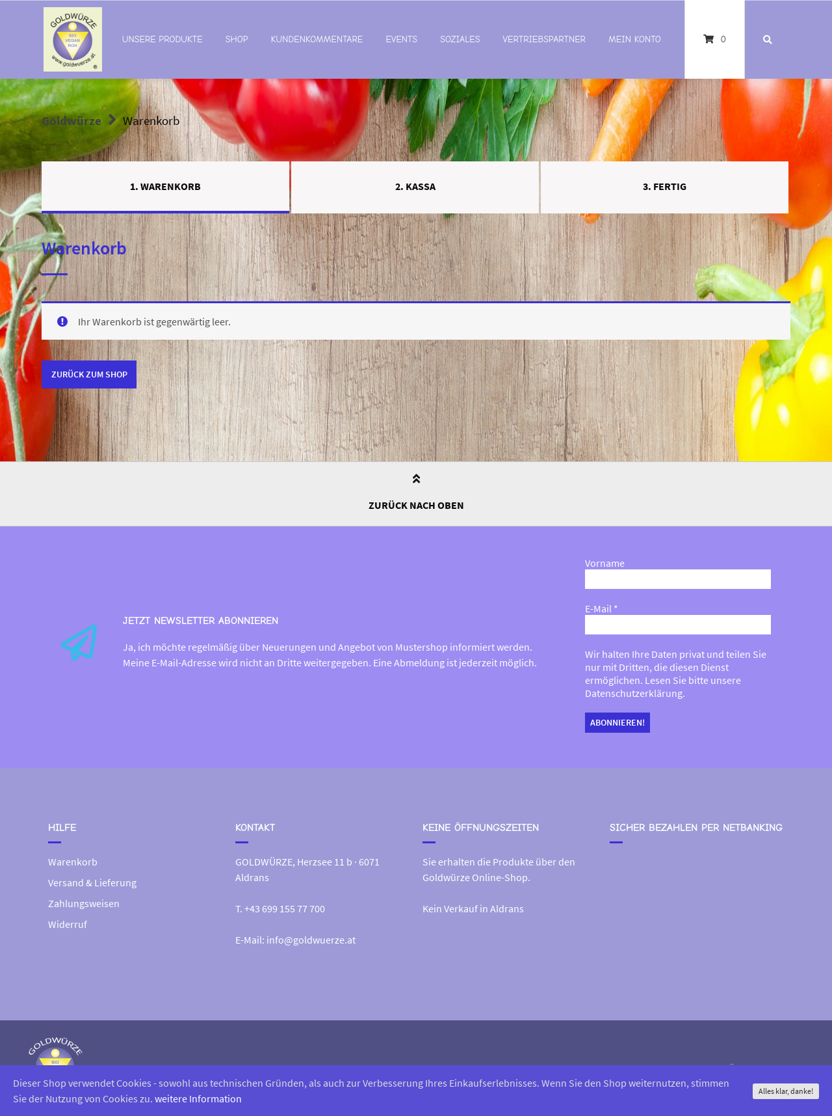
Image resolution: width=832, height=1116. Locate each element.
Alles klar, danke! (786, 1091)
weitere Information (198, 1098)
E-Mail (601, 608)
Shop (237, 39)
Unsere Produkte (162, 39)
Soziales (460, 39)
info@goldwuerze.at (311, 939)
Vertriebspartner (544, 39)
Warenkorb (73, 861)
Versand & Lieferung (92, 882)
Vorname (605, 562)
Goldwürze (71, 120)
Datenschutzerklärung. (635, 693)
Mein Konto (634, 39)
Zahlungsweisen (84, 903)
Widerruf (67, 924)
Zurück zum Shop (89, 374)
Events (401, 39)
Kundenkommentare (317, 39)
